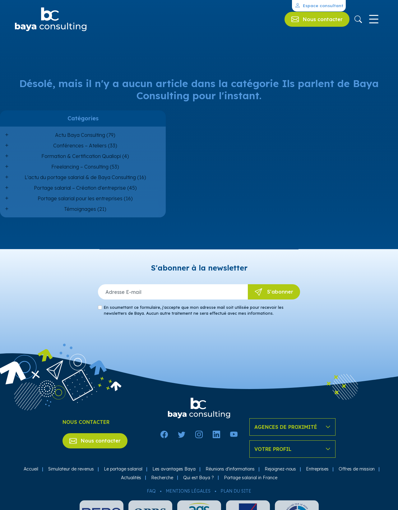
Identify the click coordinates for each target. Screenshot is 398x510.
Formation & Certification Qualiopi (81, 156)
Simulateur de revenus (71, 469)
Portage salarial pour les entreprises (80, 198)
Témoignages (80, 209)
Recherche (162, 477)
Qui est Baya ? (198, 477)
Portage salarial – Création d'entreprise (80, 188)
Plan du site (235, 491)
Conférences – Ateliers (80, 145)
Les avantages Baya (174, 469)
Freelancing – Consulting (80, 167)
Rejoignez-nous (280, 469)
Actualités (131, 477)
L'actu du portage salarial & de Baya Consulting (80, 177)
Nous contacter (95, 441)
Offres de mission (357, 469)
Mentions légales (188, 491)
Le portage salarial (123, 469)
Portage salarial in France (250, 477)
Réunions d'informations (230, 469)
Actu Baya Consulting (80, 135)
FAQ (151, 491)
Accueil (31, 469)
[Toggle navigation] (373, 19)
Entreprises (317, 469)
